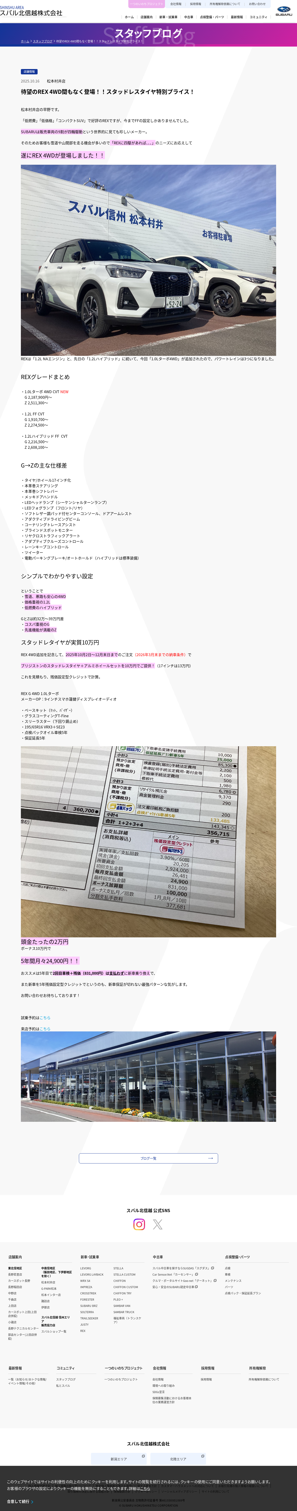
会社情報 (175, 4)
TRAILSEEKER (89, 1317)
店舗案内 (14, 1256)
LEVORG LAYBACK (91, 1274)
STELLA (118, 1267)
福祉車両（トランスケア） (127, 1319)
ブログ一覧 (149, 1158)
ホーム (25, 41)
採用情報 (195, 4)
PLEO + (118, 1299)
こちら (45, 1017)
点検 (227, 1267)
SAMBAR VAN (121, 1305)
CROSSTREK (88, 1292)
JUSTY (84, 1324)
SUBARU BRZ (88, 1305)
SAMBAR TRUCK (123, 1311)
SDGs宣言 (158, 1390)
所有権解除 (257, 1367)
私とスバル (63, 1384)
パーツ (229, 1286)
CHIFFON (119, 1280)
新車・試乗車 (89, 1256)
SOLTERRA (87, 1311)
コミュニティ (65, 1367)
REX (82, 1330)
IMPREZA (86, 1286)
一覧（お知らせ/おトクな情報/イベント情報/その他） (27, 1380)
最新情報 (14, 1367)
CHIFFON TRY (122, 1292)
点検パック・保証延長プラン (243, 1292)
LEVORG (85, 1267)
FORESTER (87, 1299)
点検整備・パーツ (237, 1256)
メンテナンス (233, 1280)
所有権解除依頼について (225, 4)
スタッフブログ (42, 41)
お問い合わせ (257, 4)
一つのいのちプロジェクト (146, 4)
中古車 (157, 1256)
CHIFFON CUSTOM (125, 1286)
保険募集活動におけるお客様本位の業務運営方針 (171, 1399)
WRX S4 (85, 1280)
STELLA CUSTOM (124, 1274)
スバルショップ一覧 (53, 1331)
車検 (227, 1274)
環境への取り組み (163, 1384)
